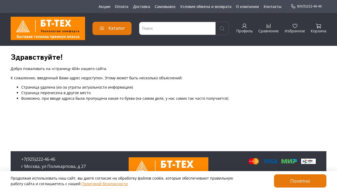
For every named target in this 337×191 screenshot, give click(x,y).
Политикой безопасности (105, 183)
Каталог (112, 28)
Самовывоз (165, 6)
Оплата (121, 6)
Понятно (300, 181)
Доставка (141, 6)
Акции (104, 6)
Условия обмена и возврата (205, 6)
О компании (247, 6)
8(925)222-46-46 (306, 6)
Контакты (272, 6)
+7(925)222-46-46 (38, 159)
